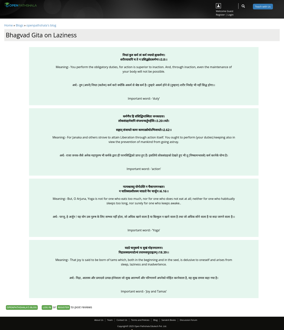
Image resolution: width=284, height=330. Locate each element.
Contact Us (122, 320)
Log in (47, 307)
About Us (98, 320)
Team (110, 320)
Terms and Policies (140, 320)
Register (220, 14)
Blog (155, 320)
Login (230, 14)
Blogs (19, 25)
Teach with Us (263, 6)
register (63, 307)
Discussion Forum (188, 320)
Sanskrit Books (168, 320)
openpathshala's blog (41, 25)
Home (8, 25)
